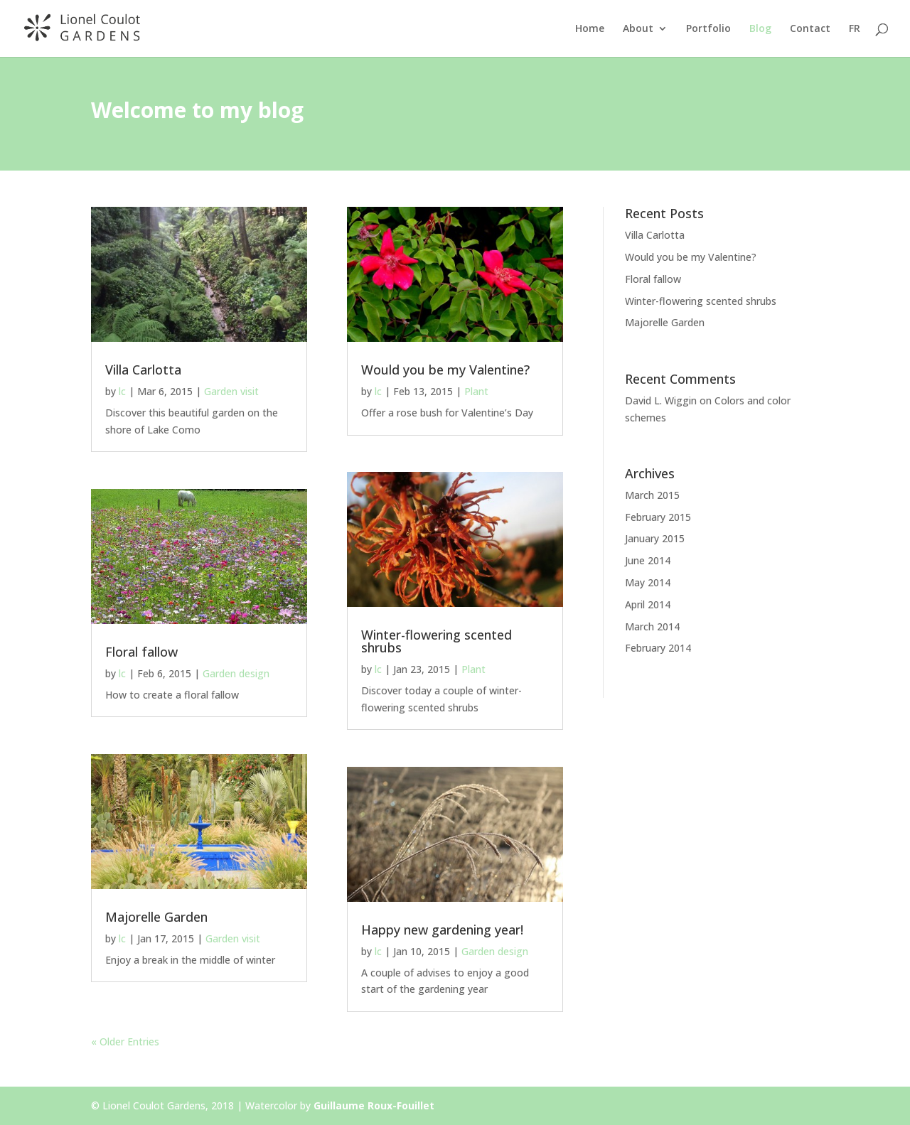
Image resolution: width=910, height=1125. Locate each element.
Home (589, 29)
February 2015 (658, 517)
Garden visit (231, 391)
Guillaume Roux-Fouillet (374, 1105)
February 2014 (658, 648)
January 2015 (655, 538)
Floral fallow (141, 651)
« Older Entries (125, 1041)
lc (122, 391)
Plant (476, 391)
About (638, 29)
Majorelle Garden (156, 916)
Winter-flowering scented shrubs (436, 641)
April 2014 (647, 604)
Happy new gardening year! (442, 929)
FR (854, 29)
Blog (760, 29)
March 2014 (652, 626)
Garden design (236, 673)
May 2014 (647, 582)
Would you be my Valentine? (445, 369)
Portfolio (708, 29)
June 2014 (647, 560)
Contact (810, 29)
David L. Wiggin (661, 400)
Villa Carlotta (143, 369)
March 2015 (652, 495)
